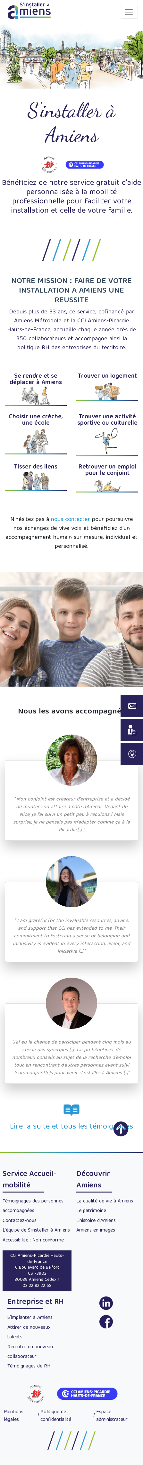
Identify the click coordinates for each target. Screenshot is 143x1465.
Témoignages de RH (28, 1366)
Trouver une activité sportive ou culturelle (107, 420)
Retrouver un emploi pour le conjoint (107, 470)
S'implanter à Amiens (30, 1317)
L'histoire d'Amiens (96, 1221)
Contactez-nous (20, 1221)
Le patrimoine (91, 1211)
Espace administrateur (112, 1416)
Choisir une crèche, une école (36, 420)
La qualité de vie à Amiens (104, 1201)
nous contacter (70, 520)
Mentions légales (13, 1416)
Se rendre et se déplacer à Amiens (36, 379)
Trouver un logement (107, 376)
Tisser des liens (35, 467)
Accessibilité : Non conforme (33, 1240)
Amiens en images (95, 1230)
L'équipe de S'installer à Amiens (36, 1230)
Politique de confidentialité (55, 1416)
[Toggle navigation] (129, 12)
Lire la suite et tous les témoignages (71, 1127)
